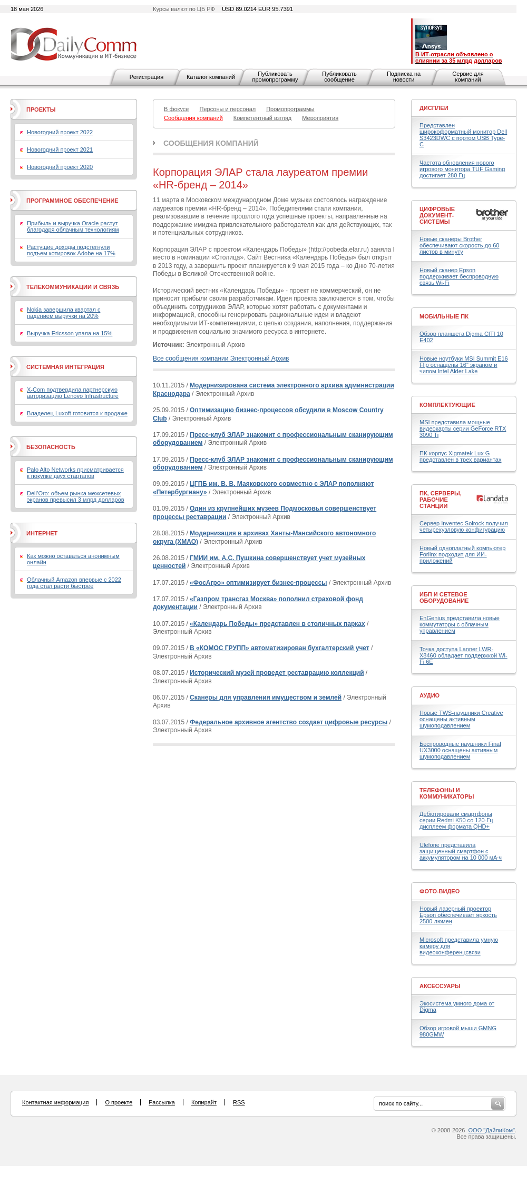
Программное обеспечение (72, 200)
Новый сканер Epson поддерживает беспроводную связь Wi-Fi (459, 276)
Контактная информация (55, 1102)
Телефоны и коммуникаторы (446, 793)
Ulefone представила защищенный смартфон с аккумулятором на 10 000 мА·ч (460, 851)
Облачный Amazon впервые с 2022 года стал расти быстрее (74, 582)
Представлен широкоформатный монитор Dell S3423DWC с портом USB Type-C (463, 134)
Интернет (41, 533)
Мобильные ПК (444, 316)
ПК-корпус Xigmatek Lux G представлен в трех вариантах (460, 456)
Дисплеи (433, 108)
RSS (239, 1102)
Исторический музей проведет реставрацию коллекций (277, 672)
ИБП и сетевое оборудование (444, 597)
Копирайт (204, 1102)
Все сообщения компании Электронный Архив (221, 358)
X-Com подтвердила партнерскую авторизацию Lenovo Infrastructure (73, 392)
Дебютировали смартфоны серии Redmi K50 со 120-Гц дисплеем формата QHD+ (456, 820)
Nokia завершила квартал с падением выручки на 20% (63, 312)
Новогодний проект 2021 (60, 149)
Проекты (40, 109)
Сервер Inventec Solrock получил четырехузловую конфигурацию (463, 526)
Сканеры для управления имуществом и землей (265, 697)
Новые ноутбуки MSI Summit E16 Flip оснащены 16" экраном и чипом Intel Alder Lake (463, 364)
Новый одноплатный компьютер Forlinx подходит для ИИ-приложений (462, 554)
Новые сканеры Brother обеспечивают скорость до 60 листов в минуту (459, 245)
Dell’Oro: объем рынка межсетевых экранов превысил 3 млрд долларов (75, 496)
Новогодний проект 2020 (60, 167)
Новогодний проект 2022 (60, 132)
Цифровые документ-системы (437, 215)
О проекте (118, 1102)
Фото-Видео (439, 891)
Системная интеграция (65, 367)
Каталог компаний (211, 77)
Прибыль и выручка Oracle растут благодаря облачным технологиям (73, 226)
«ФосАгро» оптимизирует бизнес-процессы (258, 582)
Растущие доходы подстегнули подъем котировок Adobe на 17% (71, 250)
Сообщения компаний (211, 143)
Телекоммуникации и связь (72, 287)
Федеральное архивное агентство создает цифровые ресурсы (288, 722)
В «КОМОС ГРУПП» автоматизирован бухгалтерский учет (279, 648)
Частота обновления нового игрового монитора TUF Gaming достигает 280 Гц (462, 169)
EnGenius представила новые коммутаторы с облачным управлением (459, 624)
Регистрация (146, 77)
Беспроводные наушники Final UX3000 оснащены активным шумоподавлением (460, 750)
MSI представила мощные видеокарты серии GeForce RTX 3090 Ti (462, 428)
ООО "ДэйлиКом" (492, 1130)
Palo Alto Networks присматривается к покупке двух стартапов (75, 472)
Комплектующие (447, 405)
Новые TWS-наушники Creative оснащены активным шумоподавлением (461, 719)
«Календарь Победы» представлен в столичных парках (277, 623)
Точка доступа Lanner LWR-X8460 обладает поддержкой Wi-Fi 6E (463, 655)
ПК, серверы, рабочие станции (440, 499)
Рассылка (162, 1102)
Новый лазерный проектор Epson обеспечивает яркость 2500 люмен (458, 914)
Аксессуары (440, 986)
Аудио (429, 695)
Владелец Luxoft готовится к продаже (77, 413)
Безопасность (50, 447)
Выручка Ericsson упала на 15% (69, 333)
